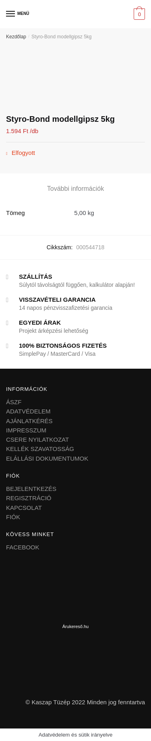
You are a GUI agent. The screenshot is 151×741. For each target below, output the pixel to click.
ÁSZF (13, 402)
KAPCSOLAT (24, 507)
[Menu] (11, 14)
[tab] (75, 189)
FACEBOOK (22, 547)
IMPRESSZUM (26, 430)
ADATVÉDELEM (28, 411)
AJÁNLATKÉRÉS (29, 420)
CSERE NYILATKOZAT (37, 439)
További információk (75, 188)
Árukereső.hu (75, 626)
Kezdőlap (16, 37)
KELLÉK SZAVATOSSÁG (40, 448)
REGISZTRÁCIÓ (29, 498)
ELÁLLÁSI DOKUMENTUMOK (47, 458)
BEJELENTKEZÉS (31, 488)
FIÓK (13, 516)
